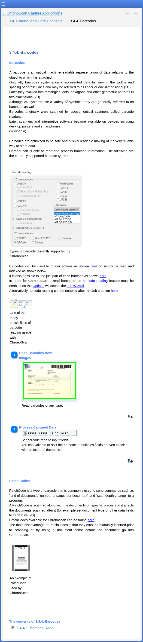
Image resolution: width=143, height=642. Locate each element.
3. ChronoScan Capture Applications (32, 13)
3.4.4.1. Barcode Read (34, 628)
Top (130, 416)
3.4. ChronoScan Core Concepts (35, 21)
